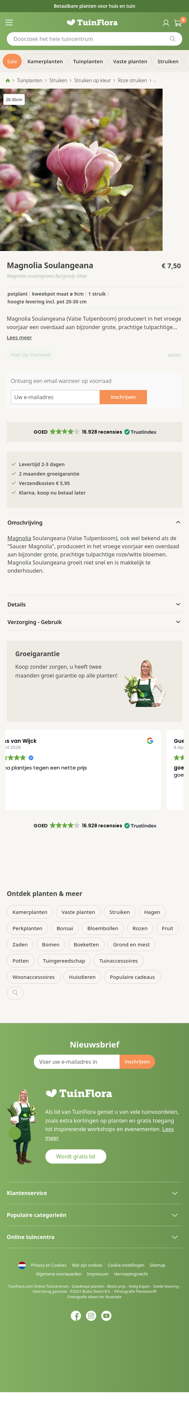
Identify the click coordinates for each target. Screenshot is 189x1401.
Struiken (58, 80)
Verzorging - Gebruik (34, 622)
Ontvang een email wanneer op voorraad (61, 381)
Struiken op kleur (92, 80)
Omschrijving (25, 522)
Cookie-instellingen (126, 1265)
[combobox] (94, 39)
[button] (94, 432)
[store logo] (94, 22)
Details (16, 604)
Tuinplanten (29, 80)
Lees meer (19, 337)
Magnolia (19, 538)
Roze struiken (132, 80)
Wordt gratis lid (75, 1156)
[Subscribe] (137, 1062)
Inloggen (165, 22)
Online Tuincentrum (51, 1286)
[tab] (94, 522)
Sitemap (157, 1265)
